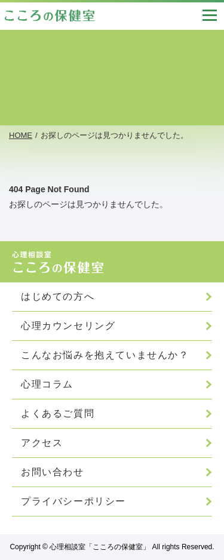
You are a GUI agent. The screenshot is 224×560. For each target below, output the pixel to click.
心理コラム (47, 384)
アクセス (42, 443)
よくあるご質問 (57, 413)
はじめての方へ (57, 296)
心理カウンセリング (68, 326)
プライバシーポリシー (73, 501)
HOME (20, 135)
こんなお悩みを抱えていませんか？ (105, 355)
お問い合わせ (52, 472)
